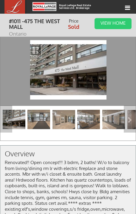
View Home (113, 23)
